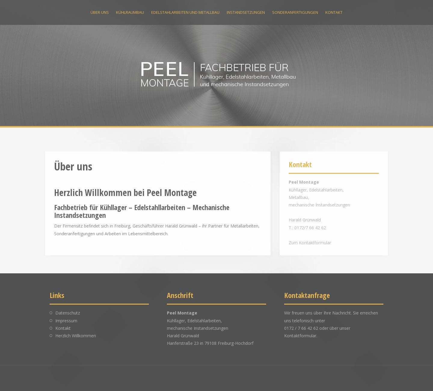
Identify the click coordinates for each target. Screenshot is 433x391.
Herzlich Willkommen (75, 335)
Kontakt (333, 12)
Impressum (66, 320)
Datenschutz (67, 313)
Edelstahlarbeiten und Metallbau (185, 12)
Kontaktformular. (300, 335)
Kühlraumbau (130, 12)
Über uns (100, 12)
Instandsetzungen (246, 12)
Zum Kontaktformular (310, 242)
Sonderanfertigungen (295, 12)
